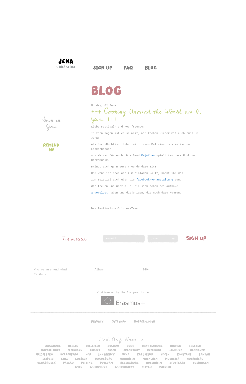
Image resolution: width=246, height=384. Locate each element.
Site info (119, 321)
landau (204, 354)
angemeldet (99, 192)
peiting (87, 362)
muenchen (150, 358)
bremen (175, 345)
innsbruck (106, 354)
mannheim (127, 358)
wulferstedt (124, 366)
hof (88, 354)
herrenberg (69, 354)
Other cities (65, 66)
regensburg (129, 362)
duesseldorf (50, 349)
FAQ (128, 67)
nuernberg (195, 358)
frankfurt (131, 349)
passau (68, 362)
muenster (172, 358)
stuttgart (177, 362)
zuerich (165, 366)
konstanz (184, 354)
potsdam (106, 362)
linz (64, 358)
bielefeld (93, 345)
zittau (146, 366)
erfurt (95, 349)
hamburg (176, 349)
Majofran (148, 155)
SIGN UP (196, 238)
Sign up (102, 67)
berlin (73, 345)
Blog (151, 67)
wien (78, 366)
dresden (195, 345)
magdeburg (103, 358)
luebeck (81, 358)
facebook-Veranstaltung (154, 179)
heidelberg (44, 354)
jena (125, 354)
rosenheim (154, 362)
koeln (165, 354)
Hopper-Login (144, 321)
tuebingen (201, 362)
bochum (113, 345)
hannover (197, 349)
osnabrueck (46, 362)
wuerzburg (98, 366)
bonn (130, 345)
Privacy (97, 321)
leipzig (48, 358)
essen (112, 349)
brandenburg (152, 345)
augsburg (53, 345)
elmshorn (75, 349)
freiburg (154, 349)
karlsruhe (145, 354)
